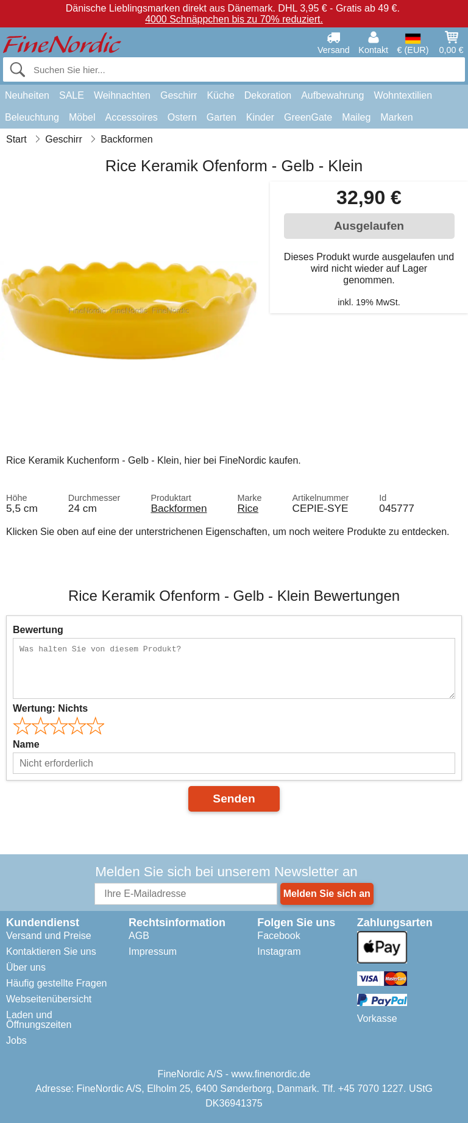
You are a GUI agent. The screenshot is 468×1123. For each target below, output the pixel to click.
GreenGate (308, 117)
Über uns (26, 967)
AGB (139, 935)
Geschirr (178, 95)
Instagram (278, 951)
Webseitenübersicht (48, 999)
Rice (248, 508)
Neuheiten (27, 95)
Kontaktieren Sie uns (51, 951)
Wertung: (50, 708)
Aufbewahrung (332, 95)
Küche (220, 95)
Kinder (260, 117)
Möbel (82, 117)
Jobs (16, 1040)
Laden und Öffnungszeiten (38, 1020)
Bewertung (38, 630)
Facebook (278, 935)
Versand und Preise (48, 935)
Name (26, 744)
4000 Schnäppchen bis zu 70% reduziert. (234, 19)
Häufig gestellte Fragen (56, 983)
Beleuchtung (32, 117)
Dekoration (267, 95)
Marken (396, 117)
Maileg (356, 117)
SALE (71, 95)
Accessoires (131, 117)
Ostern (182, 117)
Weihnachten (122, 95)
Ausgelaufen (369, 225)
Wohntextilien (403, 95)
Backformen (179, 508)
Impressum (153, 951)
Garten (221, 117)
